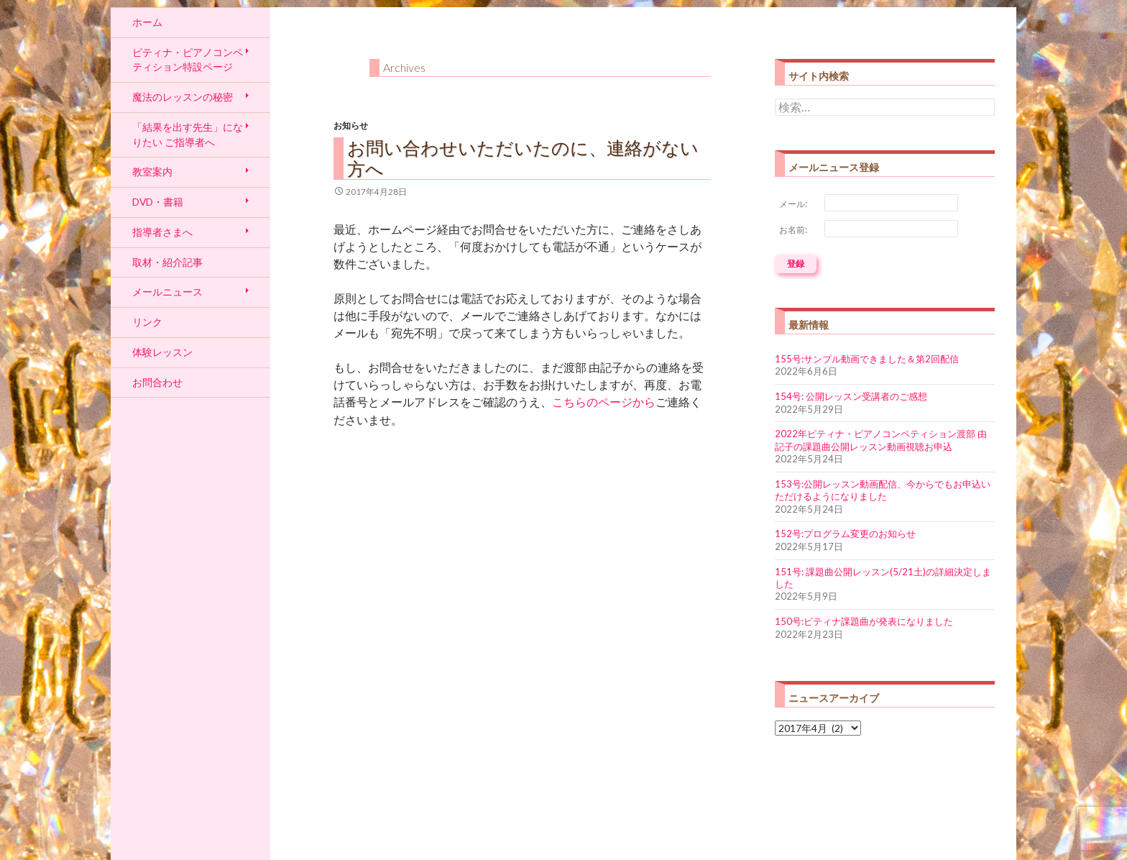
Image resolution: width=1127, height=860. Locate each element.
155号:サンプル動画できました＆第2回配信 (867, 359)
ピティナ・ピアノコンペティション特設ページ (187, 59)
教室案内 (152, 171)
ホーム (147, 22)
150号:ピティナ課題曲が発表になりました (864, 621)
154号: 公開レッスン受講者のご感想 (851, 396)
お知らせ (351, 125)
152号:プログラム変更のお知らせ (845, 533)
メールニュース (167, 291)
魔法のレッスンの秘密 (182, 97)
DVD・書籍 (157, 202)
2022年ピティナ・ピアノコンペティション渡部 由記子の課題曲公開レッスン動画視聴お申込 (881, 440)
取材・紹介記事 (167, 262)
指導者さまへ (162, 232)
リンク (147, 322)
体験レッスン (162, 352)
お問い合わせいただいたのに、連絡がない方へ (523, 158)
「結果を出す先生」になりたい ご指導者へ (187, 134)
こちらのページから (604, 401)
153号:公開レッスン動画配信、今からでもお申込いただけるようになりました (882, 490)
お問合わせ (157, 382)
